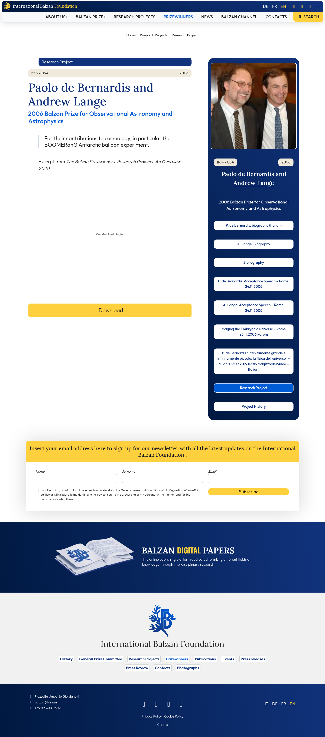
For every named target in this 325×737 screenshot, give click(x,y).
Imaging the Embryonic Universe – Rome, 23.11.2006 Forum (254, 332)
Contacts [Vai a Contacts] (276, 16)
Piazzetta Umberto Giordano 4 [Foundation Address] (57, 696)
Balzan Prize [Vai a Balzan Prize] (89, 16)
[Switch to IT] (258, 6)
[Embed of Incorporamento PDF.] (110, 234)
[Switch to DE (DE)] (275, 703)
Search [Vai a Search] (308, 16)
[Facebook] (294, 6)
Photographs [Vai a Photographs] (188, 668)
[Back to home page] (40, 6)
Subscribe (249, 492)
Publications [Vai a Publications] (205, 659)
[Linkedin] (302, 6)
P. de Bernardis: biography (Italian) (253, 225)
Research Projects (153, 35)
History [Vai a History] (66, 659)
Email (212, 471)
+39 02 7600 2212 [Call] (48, 708)
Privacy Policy (152, 716)
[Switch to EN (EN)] (292, 703)
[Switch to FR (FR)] (283, 703)
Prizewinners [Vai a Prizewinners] (178, 16)
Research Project (253, 387)
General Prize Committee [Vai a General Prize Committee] (100, 659)
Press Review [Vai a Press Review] (137, 668)
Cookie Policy (173, 716)
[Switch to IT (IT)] (267, 703)
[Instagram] (310, 6)
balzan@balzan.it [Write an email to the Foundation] (47, 702)
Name (40, 471)
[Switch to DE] (266, 6)
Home (131, 35)
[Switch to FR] (274, 6)
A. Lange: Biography (253, 244)
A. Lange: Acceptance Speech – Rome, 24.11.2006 (254, 308)
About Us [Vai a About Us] (55, 16)
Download (111, 310)
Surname (128, 471)
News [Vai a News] (207, 16)
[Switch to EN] (283, 6)
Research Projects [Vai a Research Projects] (134, 16)
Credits (162, 724)
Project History (254, 406)
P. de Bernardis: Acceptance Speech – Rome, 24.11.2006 (253, 284)
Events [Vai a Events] (228, 659)
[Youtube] (318, 6)
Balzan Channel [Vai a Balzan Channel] (239, 16)
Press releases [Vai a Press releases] (253, 659)
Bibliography (253, 262)
